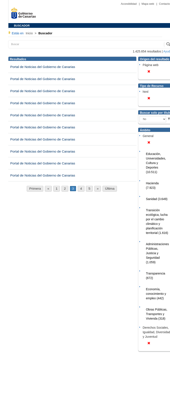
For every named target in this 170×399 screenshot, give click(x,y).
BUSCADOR (22, 25)
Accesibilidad (129, 3)
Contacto (164, 3)
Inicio (30, 33)
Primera (35, 188)
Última (109, 188)
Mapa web (148, 3)
